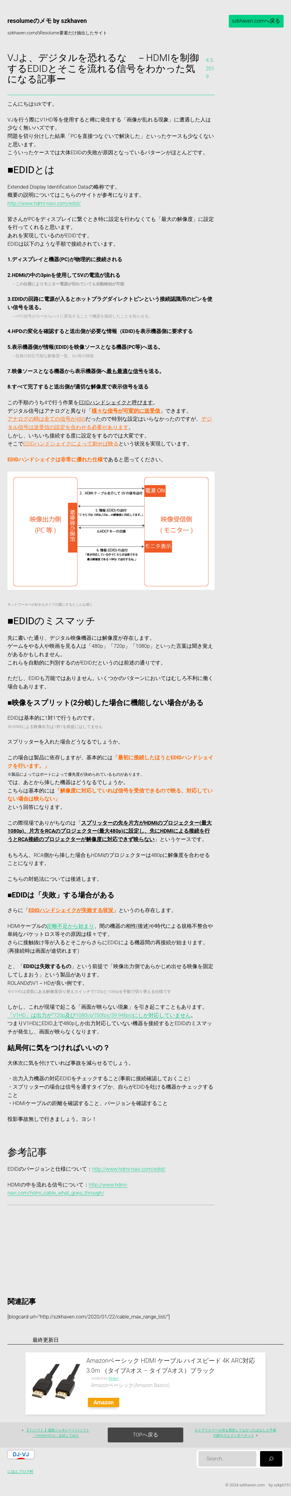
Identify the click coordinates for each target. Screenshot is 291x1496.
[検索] (271, 1459)
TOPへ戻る (145, 1435)
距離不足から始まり (70, 926)
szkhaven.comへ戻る (256, 21)
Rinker (113, 1378)
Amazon (103, 1402)
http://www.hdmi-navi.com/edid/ (44, 203)
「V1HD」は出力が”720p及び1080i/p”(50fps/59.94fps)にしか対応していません (99, 1015)
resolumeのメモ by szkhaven (47, 20)
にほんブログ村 (20, 1471)
